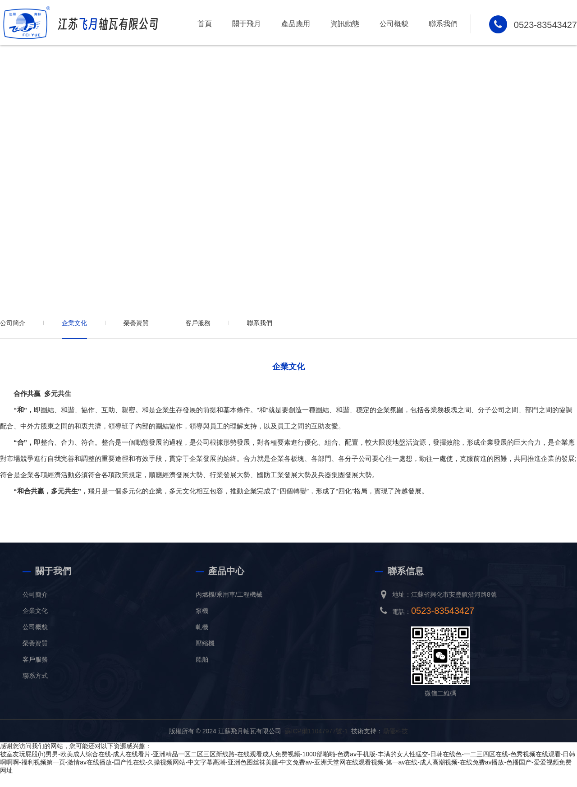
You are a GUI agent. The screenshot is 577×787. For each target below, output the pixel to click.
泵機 (202, 610)
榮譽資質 (136, 323)
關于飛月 (246, 24)
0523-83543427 (545, 25)
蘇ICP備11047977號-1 (316, 731)
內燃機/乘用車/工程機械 (229, 594)
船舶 (202, 659)
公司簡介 (12, 323)
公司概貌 (394, 24)
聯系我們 (443, 24)
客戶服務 (198, 323)
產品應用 (295, 24)
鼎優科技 (395, 731)
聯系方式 (35, 675)
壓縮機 (205, 643)
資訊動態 (344, 24)
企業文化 (74, 323)
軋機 (202, 627)
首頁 (204, 24)
